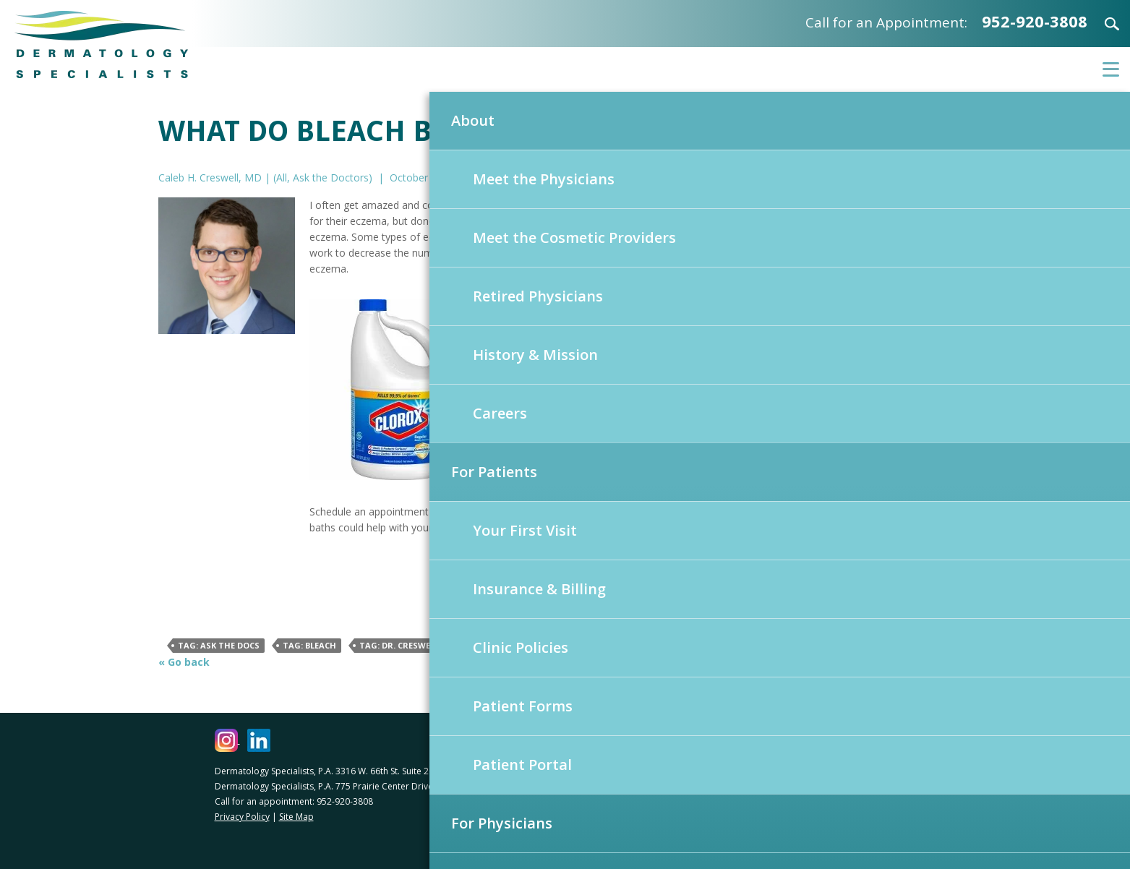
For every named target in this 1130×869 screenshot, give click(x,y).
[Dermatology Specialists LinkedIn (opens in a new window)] (258, 740)
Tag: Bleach (309, 645)
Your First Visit (525, 530)
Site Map (296, 816)
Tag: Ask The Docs (219, 645)
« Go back (184, 662)
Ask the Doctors (331, 177)
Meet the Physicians (544, 179)
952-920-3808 (1034, 21)
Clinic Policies (520, 647)
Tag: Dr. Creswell (399, 645)
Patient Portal (522, 764)
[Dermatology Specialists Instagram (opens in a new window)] (227, 740)
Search (1103, 23)
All (281, 177)
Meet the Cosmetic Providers (574, 237)
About (473, 120)
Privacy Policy (242, 816)
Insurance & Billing (539, 589)
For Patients (494, 471)
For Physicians (501, 823)
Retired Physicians (538, 296)
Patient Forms (523, 706)
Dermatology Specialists (101, 44)
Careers (500, 413)
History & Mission (535, 354)
